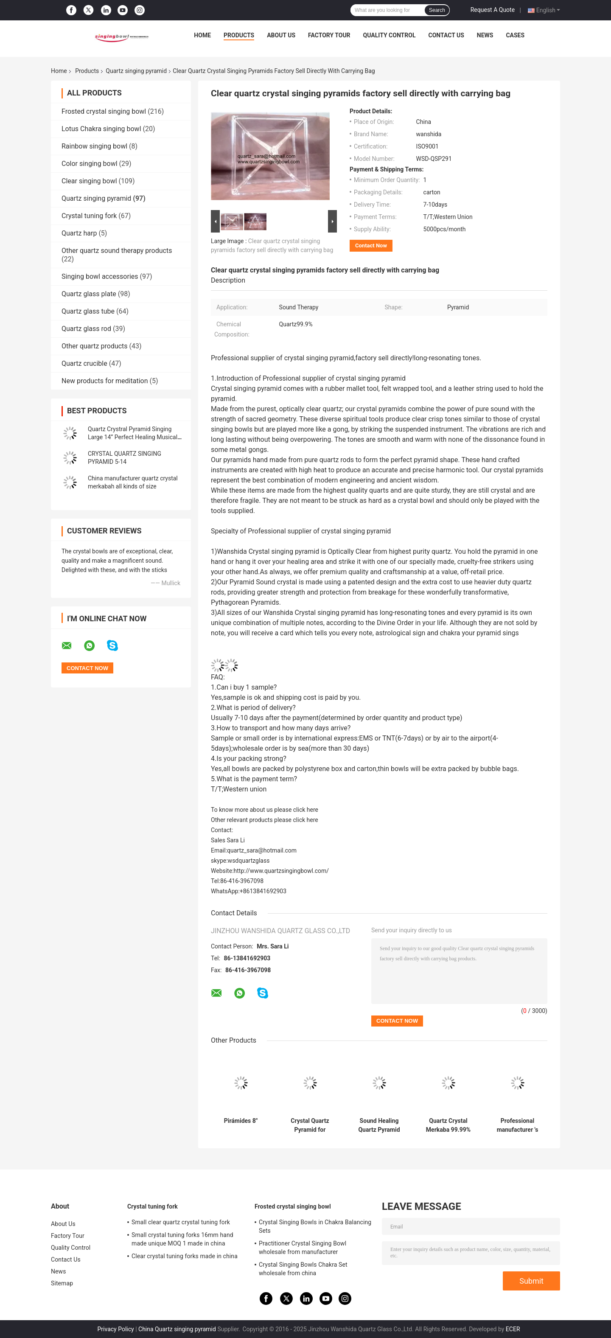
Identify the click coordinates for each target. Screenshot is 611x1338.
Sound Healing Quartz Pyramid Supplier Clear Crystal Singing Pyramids (379, 1125)
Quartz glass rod (86, 329)
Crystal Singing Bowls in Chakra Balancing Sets (315, 1226)
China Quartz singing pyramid (177, 1329)
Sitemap (62, 1283)
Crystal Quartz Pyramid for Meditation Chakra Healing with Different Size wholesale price (310, 1125)
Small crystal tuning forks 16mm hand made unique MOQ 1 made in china (182, 1239)
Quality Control (389, 35)
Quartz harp (79, 233)
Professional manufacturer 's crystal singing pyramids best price (517, 1125)
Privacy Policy (115, 1329)
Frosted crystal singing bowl (104, 111)
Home (202, 35)
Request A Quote (493, 9)
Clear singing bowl (89, 181)
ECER (513, 1329)
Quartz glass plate (89, 294)
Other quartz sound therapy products (117, 251)
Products (239, 35)
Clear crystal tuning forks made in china (185, 1256)
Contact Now (371, 245)
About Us (281, 35)
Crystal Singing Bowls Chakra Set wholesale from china (303, 1268)
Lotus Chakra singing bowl (101, 129)
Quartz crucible (84, 363)
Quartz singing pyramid (136, 70)
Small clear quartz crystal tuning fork (181, 1222)
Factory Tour (329, 35)
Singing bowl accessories (100, 276)
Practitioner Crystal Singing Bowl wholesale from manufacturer (302, 1247)
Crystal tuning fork (89, 216)
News (485, 35)
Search (437, 10)
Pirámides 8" (241, 1120)
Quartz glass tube (88, 311)
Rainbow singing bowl (94, 146)
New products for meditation (105, 381)
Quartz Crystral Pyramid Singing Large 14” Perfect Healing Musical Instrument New (132, 437)
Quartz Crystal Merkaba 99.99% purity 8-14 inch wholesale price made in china (448, 1125)
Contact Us (446, 35)
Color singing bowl (90, 164)
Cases (515, 35)
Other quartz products (95, 346)
